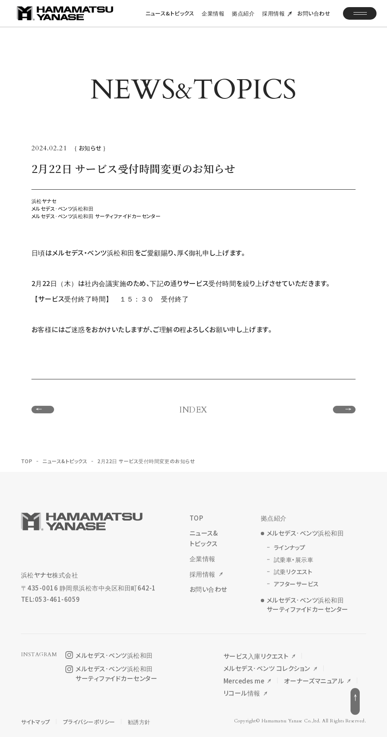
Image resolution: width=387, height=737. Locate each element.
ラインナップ (290, 549)
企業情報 (213, 19)
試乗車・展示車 (293, 561)
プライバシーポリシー (89, 719)
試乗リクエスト (293, 573)
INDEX (193, 411)
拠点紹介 (243, 19)
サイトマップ (35, 719)
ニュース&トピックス (170, 19)
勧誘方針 (139, 719)
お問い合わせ (313, 19)
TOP (26, 462)
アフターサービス (296, 585)
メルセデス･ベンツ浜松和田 (305, 534)
